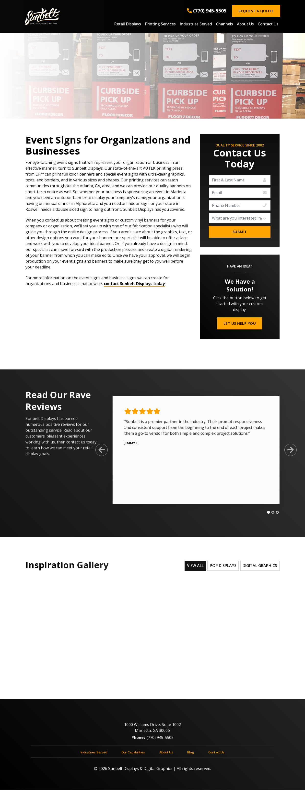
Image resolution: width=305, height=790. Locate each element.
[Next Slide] (287, 450)
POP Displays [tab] (222, 565)
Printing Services (160, 24)
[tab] (265, 512)
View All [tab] (195, 565)
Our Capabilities (133, 755)
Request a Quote (256, 10)
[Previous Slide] (98, 450)
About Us (245, 24)
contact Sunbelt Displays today (134, 283)
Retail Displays (127, 24)
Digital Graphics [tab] (259, 565)
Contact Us (268, 24)
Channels (224, 24)
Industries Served (196, 24)
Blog (190, 755)
